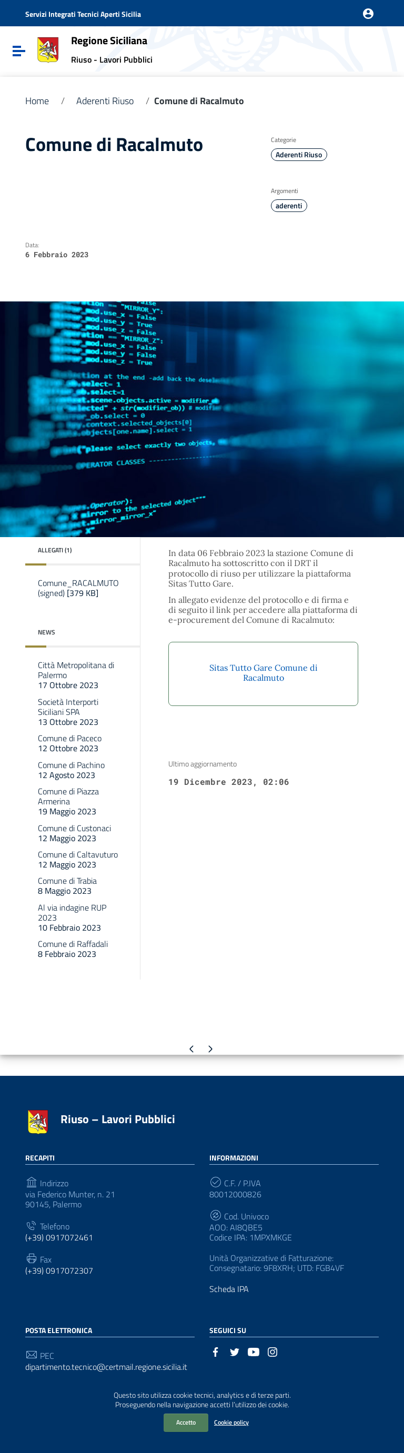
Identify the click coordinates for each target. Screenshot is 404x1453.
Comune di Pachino (71, 770)
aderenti (289, 205)
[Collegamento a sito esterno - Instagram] (272, 1351)
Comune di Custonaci (74, 833)
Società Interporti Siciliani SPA (68, 711)
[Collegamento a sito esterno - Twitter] (234, 1351)
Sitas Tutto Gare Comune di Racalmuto (263, 672)
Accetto (186, 1422)
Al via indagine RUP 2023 (72, 917)
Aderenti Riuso (105, 101)
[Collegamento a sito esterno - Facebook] (215, 1351)
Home (37, 101)
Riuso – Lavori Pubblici (117, 1119)
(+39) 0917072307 (59, 1271)
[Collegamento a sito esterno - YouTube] (253, 1351)
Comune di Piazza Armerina (68, 801)
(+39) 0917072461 (59, 1238)
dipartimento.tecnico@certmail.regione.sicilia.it (106, 1367)
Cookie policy (231, 1422)
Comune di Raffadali (73, 948)
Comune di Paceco (70, 743)
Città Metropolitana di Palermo (76, 675)
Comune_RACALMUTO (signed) (78, 588)
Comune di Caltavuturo (78, 859)
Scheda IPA (229, 1289)
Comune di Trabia (67, 885)
